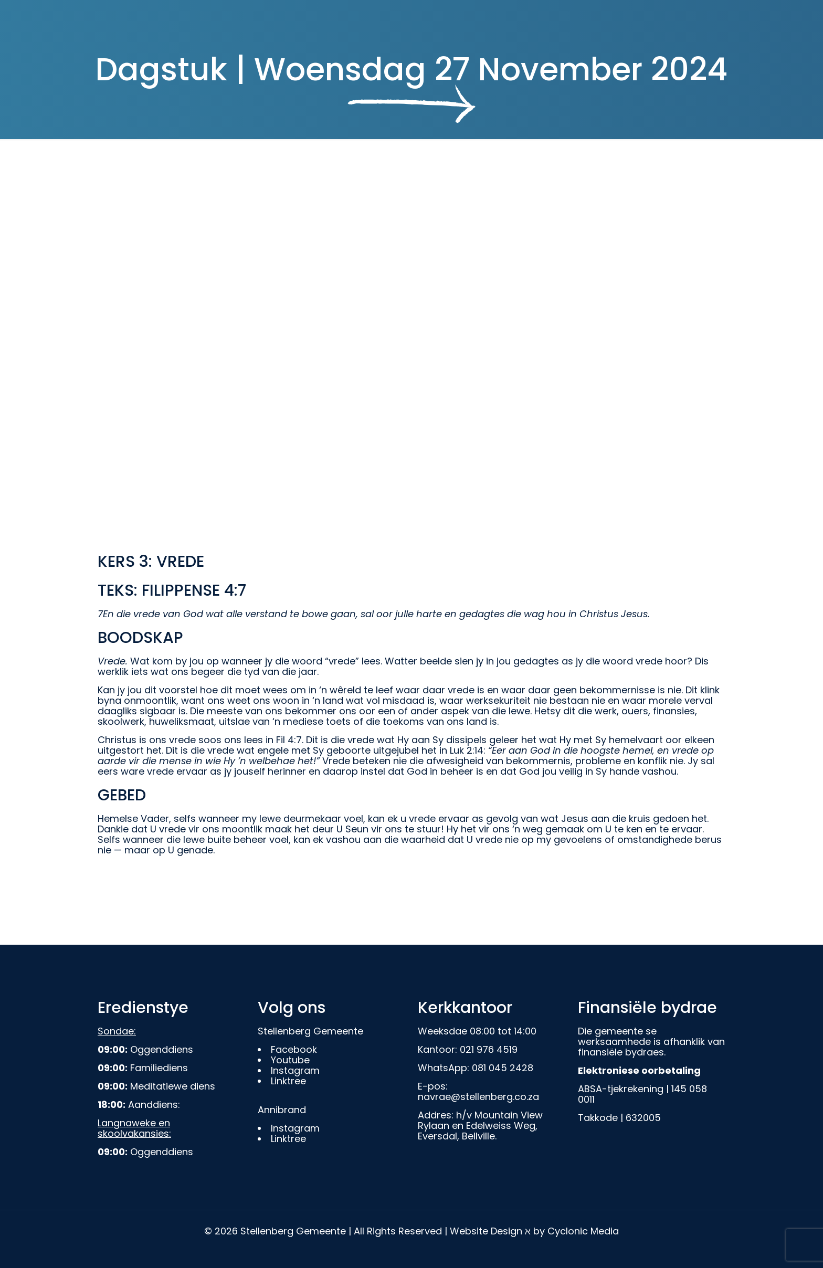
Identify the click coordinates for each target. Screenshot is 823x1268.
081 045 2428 (502, 1067)
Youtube (290, 1059)
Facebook (294, 1049)
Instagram (295, 1070)
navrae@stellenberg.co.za (478, 1096)
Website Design (486, 1231)
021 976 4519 (489, 1049)
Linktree (288, 1080)
